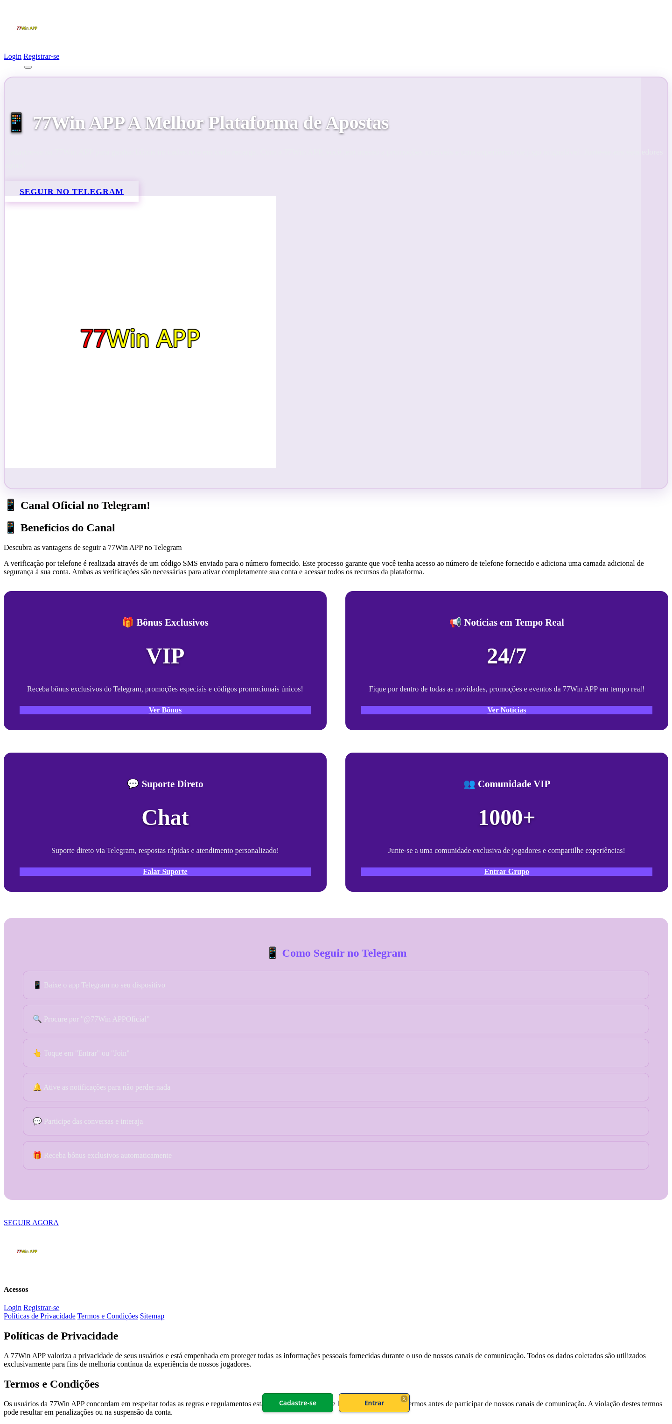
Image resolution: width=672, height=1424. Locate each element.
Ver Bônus (165, 710)
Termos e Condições (107, 1316)
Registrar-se (41, 56)
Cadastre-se (297, 1402)
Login (12, 56)
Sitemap (152, 1316)
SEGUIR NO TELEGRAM (72, 191)
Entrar (374, 1402)
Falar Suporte (165, 871)
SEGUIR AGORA (31, 1223)
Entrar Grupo (506, 871)
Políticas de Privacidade (40, 1316)
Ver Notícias (506, 710)
